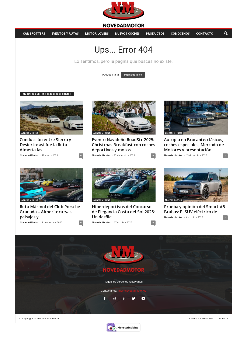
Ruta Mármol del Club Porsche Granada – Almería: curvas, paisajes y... (50, 212)
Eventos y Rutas (65, 33)
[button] (225, 33)
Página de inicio (133, 74)
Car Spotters (34, 33)
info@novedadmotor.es (132, 290)
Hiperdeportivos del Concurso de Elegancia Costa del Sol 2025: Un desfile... (123, 212)
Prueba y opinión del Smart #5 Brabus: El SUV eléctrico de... (194, 209)
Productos (155, 33)
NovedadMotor (29, 155)
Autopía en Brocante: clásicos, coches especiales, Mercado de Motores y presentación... (194, 145)
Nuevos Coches (127, 33)
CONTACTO (204, 33)
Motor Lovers (97, 33)
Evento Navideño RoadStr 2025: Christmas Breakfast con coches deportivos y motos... (123, 145)
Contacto (223, 318)
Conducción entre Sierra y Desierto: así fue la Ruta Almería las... (45, 145)
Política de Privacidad (201, 318)
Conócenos (180, 33)
